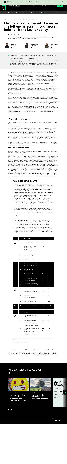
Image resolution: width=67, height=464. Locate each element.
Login (60, 5)
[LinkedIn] (11, 47)
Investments (22, 9)
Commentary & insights (30, 19)
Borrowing (28, 9)
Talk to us (54, 9)
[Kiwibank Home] (3, 7)
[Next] (65, 392)
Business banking (7, 19)
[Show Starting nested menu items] (20, 12)
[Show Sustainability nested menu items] (54, 12)
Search (54, 5)
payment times (28, 2)
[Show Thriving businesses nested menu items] (39, 12)
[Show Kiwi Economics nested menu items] (47, 12)
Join (34, 5)
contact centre (44, 1)
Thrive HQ (48, 9)
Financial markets (24, 342)
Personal (11, 5)
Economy (16, 342)
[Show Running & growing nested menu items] (29, 12)
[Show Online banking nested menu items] (14, 12)
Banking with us (47, 5)
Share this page (57, 420)
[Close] (62, 1)
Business (17, 5)
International (42, 9)
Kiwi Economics (21, 19)
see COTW (46, 64)
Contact (41, 5)
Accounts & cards (15, 9)
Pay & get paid (35, 9)
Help (37, 5)
